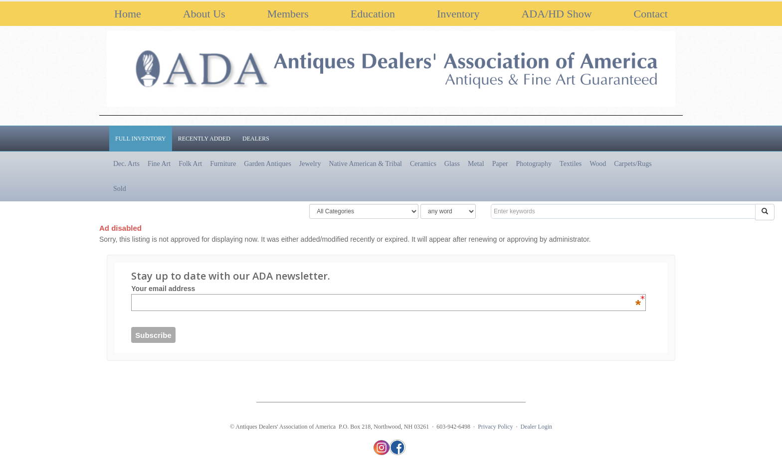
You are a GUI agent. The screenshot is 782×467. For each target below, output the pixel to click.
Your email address (386, 289)
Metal (476, 163)
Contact (651, 13)
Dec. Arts (126, 163)
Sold (119, 188)
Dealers (255, 138)
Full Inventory (140, 138)
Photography (534, 163)
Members (288, 13)
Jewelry (310, 163)
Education (373, 13)
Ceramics (423, 163)
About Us (204, 13)
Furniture (223, 163)
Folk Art (190, 163)
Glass (452, 163)
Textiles (571, 163)
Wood (597, 163)
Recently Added (204, 138)
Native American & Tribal (365, 163)
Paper (500, 163)
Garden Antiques (267, 163)
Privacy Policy (495, 426)
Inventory (458, 13)
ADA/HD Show (556, 13)
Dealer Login (536, 426)
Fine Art (159, 163)
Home (127, 13)
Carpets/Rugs (632, 163)
